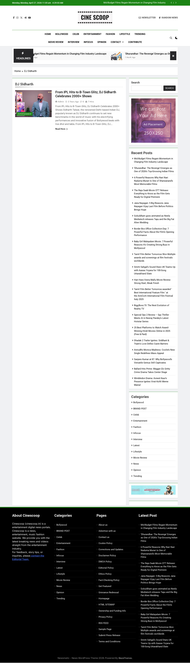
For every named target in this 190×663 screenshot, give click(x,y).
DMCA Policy (105, 562)
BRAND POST (140, 408)
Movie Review (55, 42)
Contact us (104, 537)
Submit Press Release (109, 635)
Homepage (104, 598)
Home (48, 34)
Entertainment (92, 34)
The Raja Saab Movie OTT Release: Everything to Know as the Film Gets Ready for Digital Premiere (152, 193)
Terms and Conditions (109, 641)
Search (135, 82)
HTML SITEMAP (107, 605)
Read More (61, 129)
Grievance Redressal (109, 592)
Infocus (88, 42)
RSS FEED (104, 623)
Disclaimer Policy (107, 555)
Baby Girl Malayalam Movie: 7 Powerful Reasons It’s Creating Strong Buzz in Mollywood (153, 245)
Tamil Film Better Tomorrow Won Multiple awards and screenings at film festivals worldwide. (154, 257)
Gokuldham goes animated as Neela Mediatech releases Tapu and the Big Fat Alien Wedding (154, 219)
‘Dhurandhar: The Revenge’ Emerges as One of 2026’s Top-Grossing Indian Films (159, 537)
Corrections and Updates (111, 549)
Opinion (101, 42)
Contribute (135, 42)
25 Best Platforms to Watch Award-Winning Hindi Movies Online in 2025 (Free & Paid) (152, 331)
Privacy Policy (105, 617)
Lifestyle (124, 34)
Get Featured (105, 586)
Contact (116, 42)
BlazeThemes (125, 658)
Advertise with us (107, 531)
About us (103, 525)
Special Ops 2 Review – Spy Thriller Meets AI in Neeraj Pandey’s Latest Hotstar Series (151, 318)
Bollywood (61, 34)
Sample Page (105, 629)
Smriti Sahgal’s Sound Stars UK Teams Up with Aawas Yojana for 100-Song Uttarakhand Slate (154, 270)
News (136, 464)
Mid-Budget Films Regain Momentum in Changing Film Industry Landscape (134, 3)
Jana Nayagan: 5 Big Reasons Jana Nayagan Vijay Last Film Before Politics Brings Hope (153, 206)
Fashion (110, 34)
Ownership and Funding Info (112, 611)
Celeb (76, 34)
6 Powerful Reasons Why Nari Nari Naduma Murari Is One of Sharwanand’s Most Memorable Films (153, 181)
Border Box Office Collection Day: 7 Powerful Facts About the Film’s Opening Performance (154, 232)
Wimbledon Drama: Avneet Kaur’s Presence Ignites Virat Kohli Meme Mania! (151, 381)
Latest (136, 445)
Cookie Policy (105, 543)
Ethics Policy (105, 574)
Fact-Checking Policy (109, 580)
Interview (73, 42)
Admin (61, 101)
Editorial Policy (106, 568)
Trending (139, 34)
